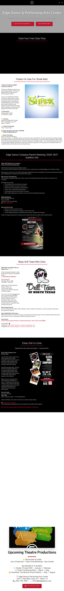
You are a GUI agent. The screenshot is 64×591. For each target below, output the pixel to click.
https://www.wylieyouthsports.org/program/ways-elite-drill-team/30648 (23, 325)
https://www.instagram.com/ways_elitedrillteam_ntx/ (21, 331)
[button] (1, 2)
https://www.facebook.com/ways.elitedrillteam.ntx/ (21, 330)
